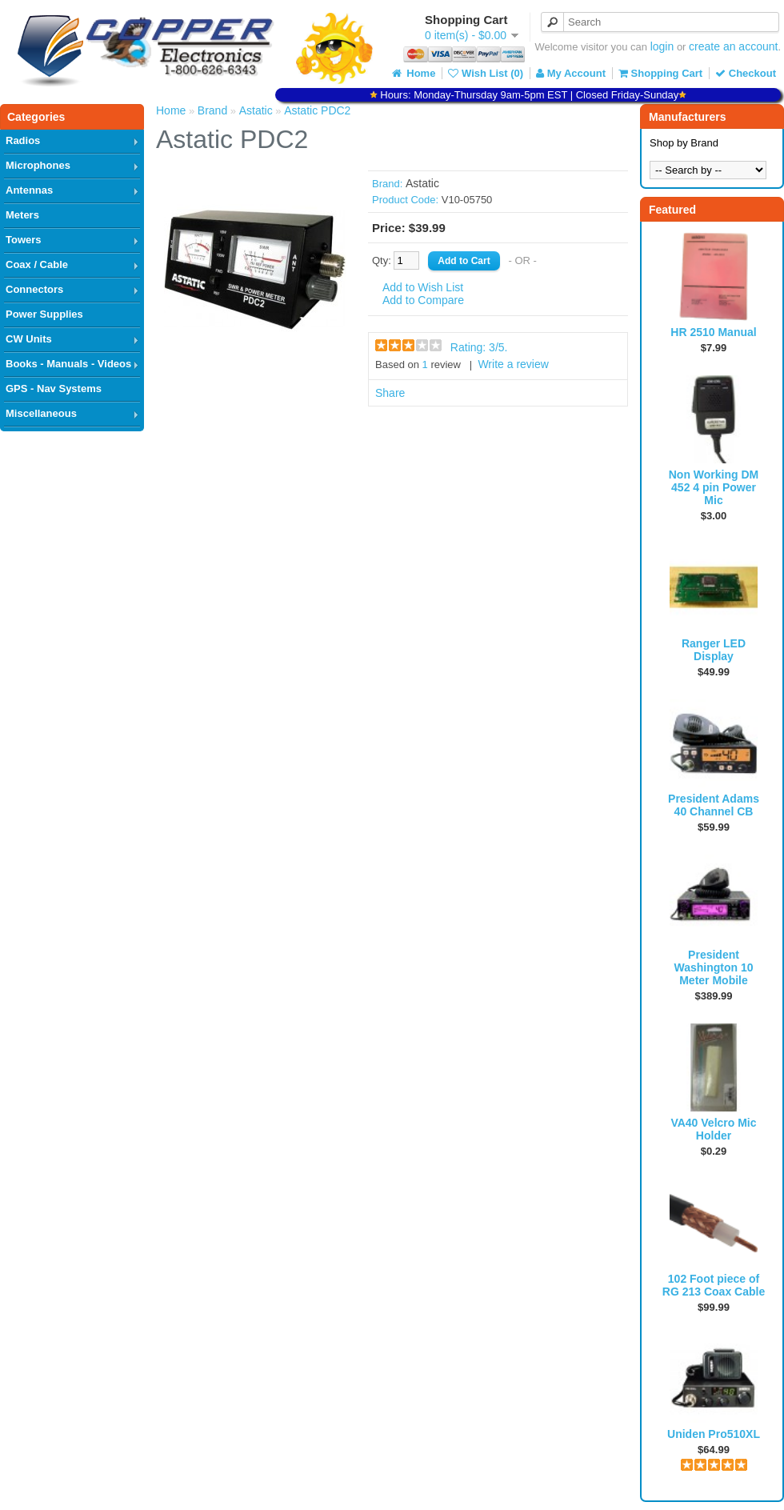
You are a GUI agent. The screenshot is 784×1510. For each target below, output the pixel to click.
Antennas (29, 190)
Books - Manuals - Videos (68, 364)
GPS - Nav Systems (54, 389)
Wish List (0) (485, 73)
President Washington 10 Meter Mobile (713, 967)
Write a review (513, 364)
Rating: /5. (479, 347)
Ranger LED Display (714, 650)
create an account (733, 46)
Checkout (745, 73)
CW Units (29, 339)
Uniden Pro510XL (713, 1434)
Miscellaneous (41, 413)
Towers (24, 240)
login (662, 46)
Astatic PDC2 (317, 110)
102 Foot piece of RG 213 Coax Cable (713, 1285)
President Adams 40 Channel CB (713, 805)
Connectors (34, 289)
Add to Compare (423, 300)
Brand (212, 110)
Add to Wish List (422, 287)
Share (390, 393)
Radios (23, 140)
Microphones (38, 165)
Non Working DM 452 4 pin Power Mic (714, 487)
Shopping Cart (660, 73)
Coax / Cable (37, 264)
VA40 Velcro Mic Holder (713, 1129)
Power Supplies (44, 314)
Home (412, 73)
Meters (22, 215)
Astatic (256, 110)
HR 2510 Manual (713, 332)
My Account (571, 73)
